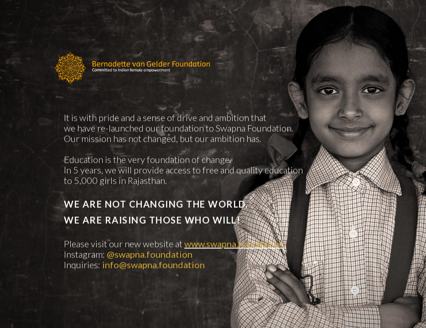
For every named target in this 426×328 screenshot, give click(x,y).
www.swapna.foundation (234, 245)
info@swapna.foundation (153, 266)
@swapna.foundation (149, 255)
